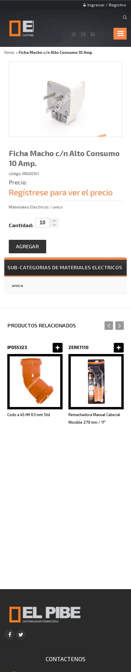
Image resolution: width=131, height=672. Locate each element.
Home (9, 52)
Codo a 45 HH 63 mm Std (28, 414)
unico (17, 285)
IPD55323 (17, 347)
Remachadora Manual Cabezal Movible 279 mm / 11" (94, 418)
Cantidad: (21, 225)
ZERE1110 (78, 347)
